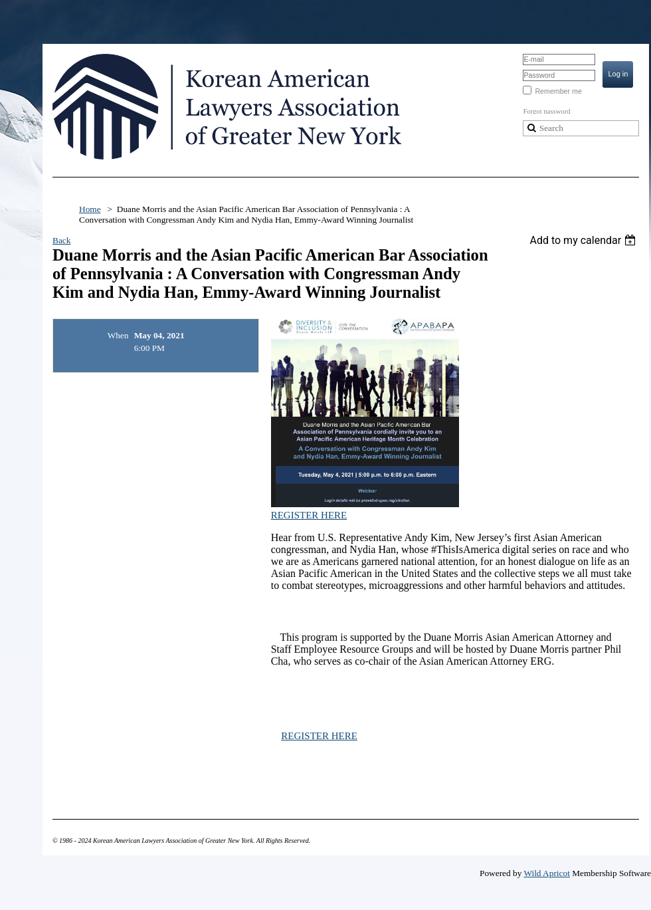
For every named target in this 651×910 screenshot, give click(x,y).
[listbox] (584, 240)
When (118, 335)
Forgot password (546, 111)
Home (90, 209)
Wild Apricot (546, 873)
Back (61, 240)
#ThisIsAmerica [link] (465, 549)
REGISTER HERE (309, 515)
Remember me (558, 91)
